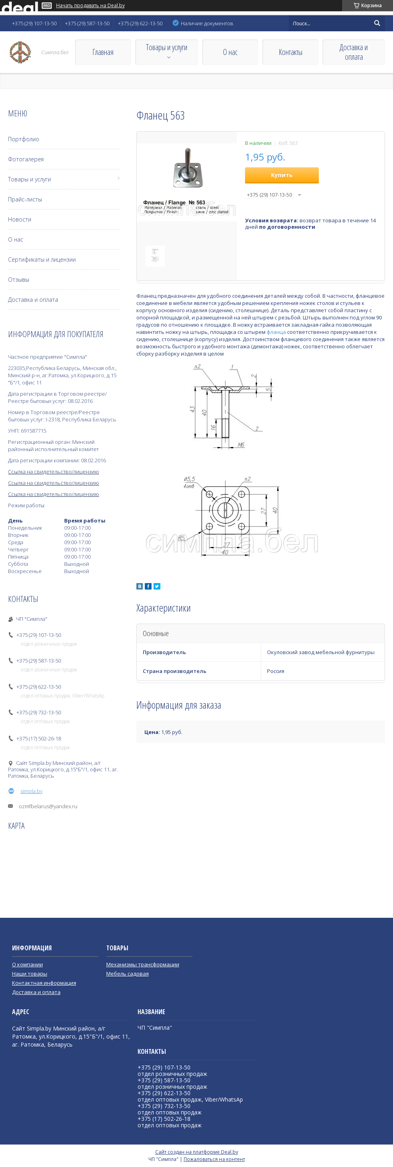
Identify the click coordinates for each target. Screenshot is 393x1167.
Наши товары (29, 973)
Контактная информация (44, 982)
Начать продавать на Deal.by (90, 5)
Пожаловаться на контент (214, 1159)
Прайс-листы (25, 199)
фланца (276, 331)
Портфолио (23, 139)
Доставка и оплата (354, 52)
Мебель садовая (127, 973)
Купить (282, 175)
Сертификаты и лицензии (42, 259)
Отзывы (18, 279)
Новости (19, 219)
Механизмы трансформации (142, 964)
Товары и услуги (166, 47)
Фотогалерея (26, 159)
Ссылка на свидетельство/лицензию (53, 471)
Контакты (290, 52)
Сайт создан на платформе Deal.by (196, 1152)
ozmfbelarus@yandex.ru (48, 806)
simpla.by (31, 791)
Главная (102, 52)
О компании (27, 964)
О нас (230, 52)
